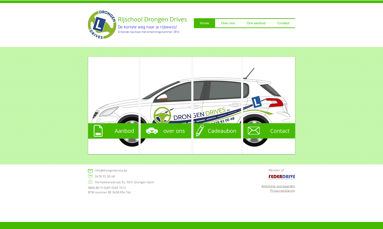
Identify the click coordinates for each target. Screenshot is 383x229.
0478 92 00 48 (105, 177)
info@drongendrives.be (111, 171)
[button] (228, 23)
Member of (276, 170)
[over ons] (164, 130)
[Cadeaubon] (216, 130)
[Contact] (268, 130)
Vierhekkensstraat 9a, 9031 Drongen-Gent (124, 182)
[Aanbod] (113, 131)
